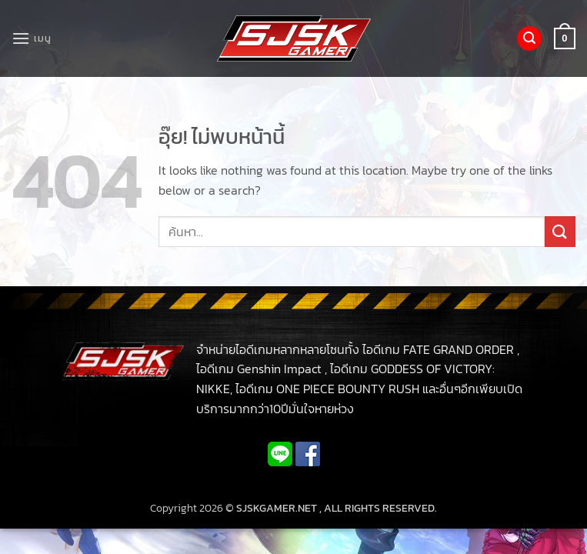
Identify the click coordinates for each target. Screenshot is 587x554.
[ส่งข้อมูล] (560, 231)
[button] (31, 38)
